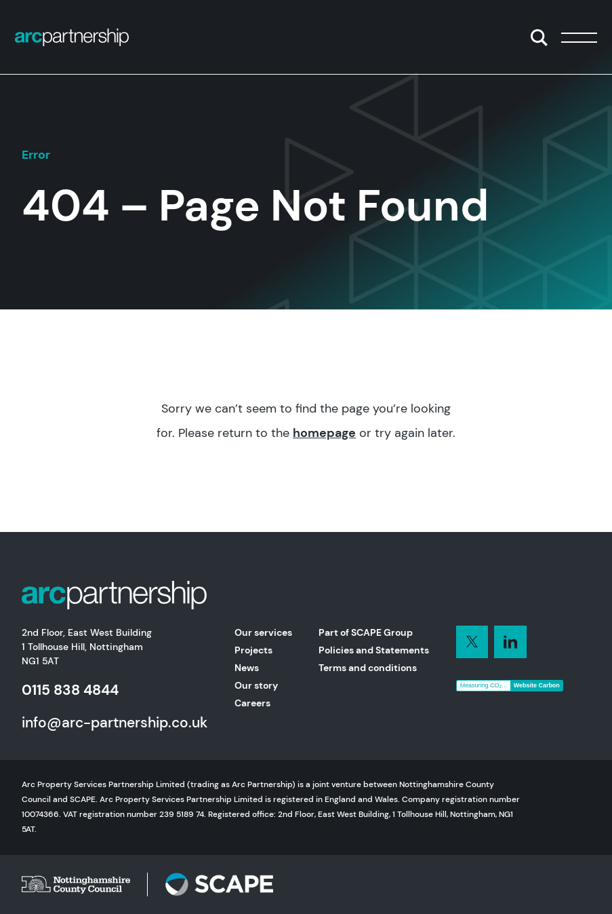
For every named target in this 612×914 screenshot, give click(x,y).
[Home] (72, 37)
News (246, 668)
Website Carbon (537, 685)
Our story (256, 685)
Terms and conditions (368, 668)
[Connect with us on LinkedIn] (472, 642)
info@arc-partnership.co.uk (114, 722)
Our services (263, 632)
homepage (324, 433)
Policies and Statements (374, 650)
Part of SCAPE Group (366, 632)
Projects (253, 650)
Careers (252, 703)
